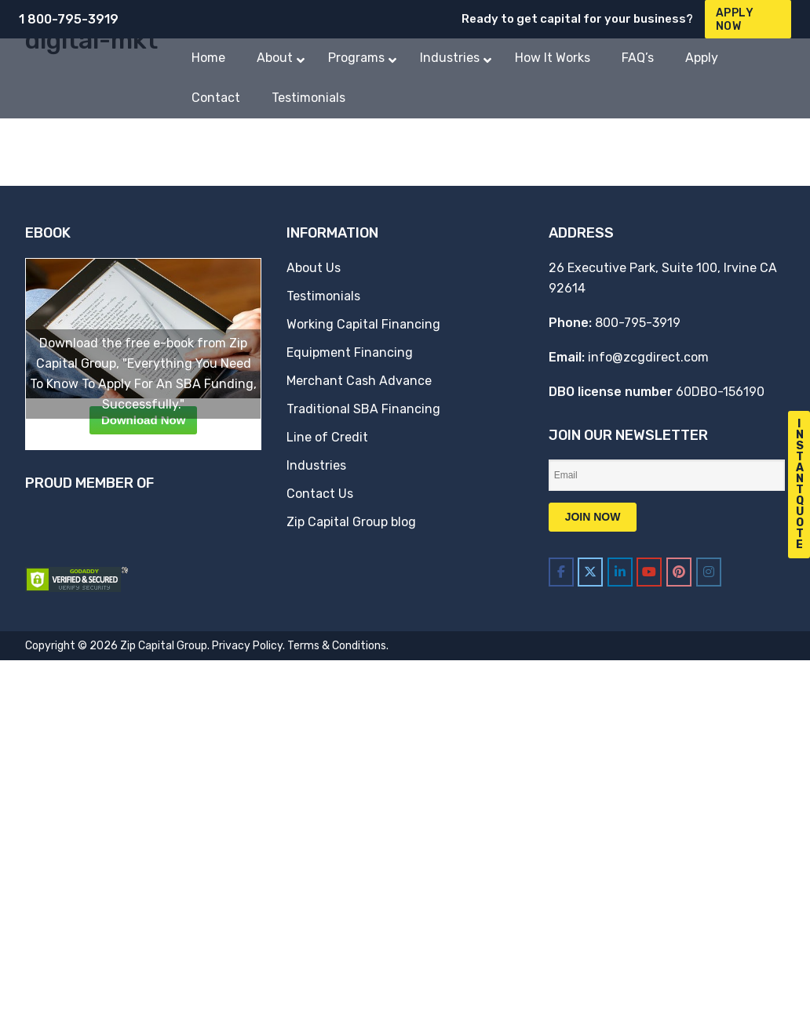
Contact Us (319, 493)
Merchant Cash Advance (359, 380)
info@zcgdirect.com (648, 357)
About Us (313, 267)
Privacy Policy (247, 645)
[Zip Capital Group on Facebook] (561, 572)
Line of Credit (327, 437)
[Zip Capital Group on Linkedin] (620, 572)
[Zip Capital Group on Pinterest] (678, 572)
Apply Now (735, 19)
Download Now (143, 420)
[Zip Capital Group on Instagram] (708, 572)
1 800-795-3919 (69, 19)
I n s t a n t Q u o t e (800, 484)
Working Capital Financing (363, 324)
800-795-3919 (637, 322)
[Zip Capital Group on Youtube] (649, 572)
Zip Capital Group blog (351, 521)
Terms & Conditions (336, 645)
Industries (316, 465)
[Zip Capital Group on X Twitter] (590, 572)
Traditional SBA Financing (363, 408)
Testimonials (323, 296)
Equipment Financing (349, 352)
